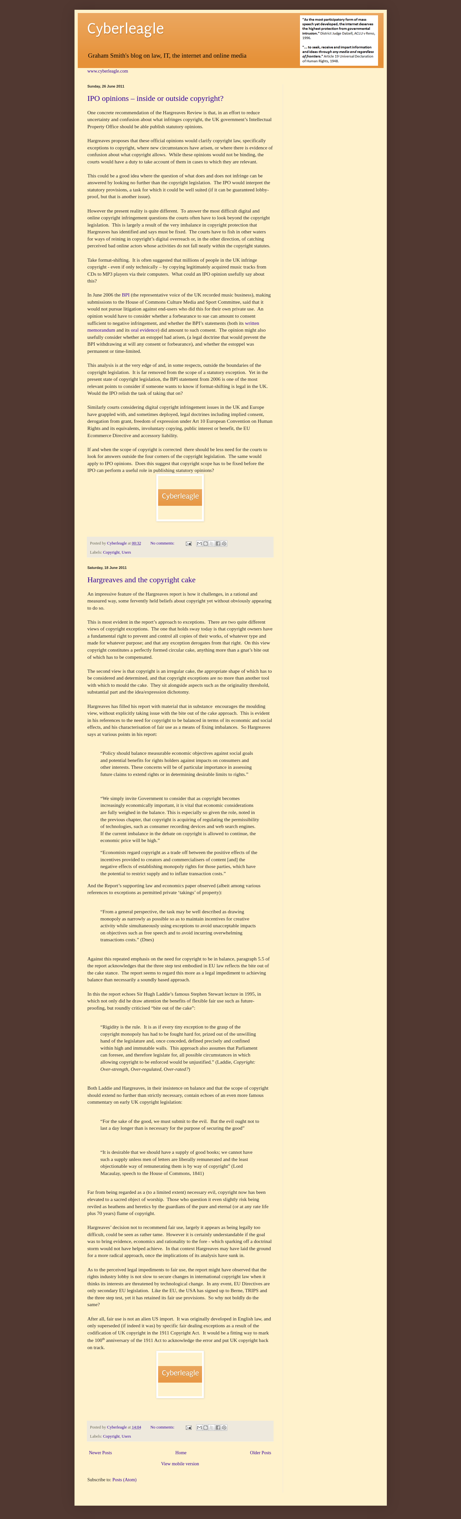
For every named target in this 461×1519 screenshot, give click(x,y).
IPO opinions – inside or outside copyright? (156, 98)
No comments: (162, 543)
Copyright (111, 552)
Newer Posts (100, 1452)
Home (180, 1452)
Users (126, 552)
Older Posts (260, 1452)
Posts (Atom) (125, 1479)
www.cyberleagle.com (108, 71)
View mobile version (180, 1463)
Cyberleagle (126, 28)
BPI (126, 294)
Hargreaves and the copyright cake (142, 579)
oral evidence (144, 330)
